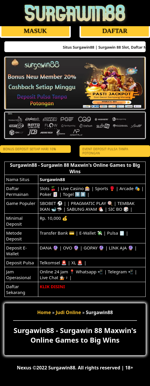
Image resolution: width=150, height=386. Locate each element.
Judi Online (68, 312)
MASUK (35, 30)
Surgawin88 (52, 179)
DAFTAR (114, 30)
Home (44, 312)
